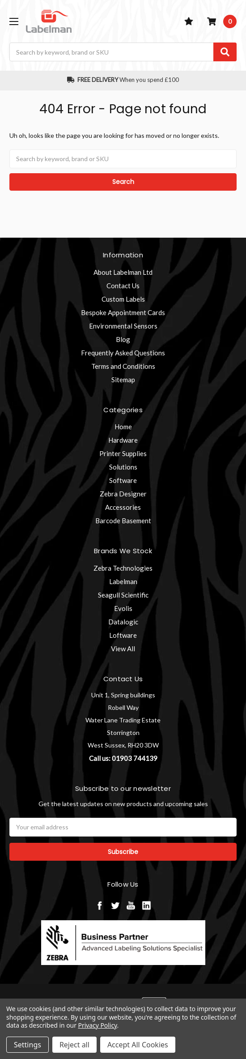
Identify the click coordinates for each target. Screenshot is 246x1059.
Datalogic (123, 622)
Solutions (123, 467)
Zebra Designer (123, 494)
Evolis (123, 608)
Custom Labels (123, 299)
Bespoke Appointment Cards (123, 312)
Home (123, 427)
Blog (123, 339)
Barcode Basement (123, 521)
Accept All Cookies (137, 1045)
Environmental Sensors (123, 326)
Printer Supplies (123, 453)
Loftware (123, 635)
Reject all (74, 1045)
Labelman (123, 581)
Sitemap (123, 380)
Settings (27, 1045)
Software (123, 480)
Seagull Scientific (123, 595)
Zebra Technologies (123, 568)
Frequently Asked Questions (123, 353)
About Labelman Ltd (123, 272)
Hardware (123, 440)
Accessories (123, 507)
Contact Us (123, 286)
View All (123, 649)
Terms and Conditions (123, 366)
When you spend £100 (123, 79)
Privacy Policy (97, 1025)
